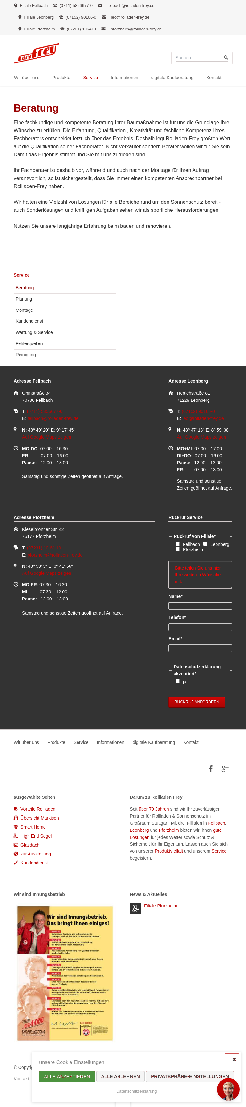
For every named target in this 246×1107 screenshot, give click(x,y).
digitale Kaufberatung (154, 742)
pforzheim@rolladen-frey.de (136, 29)
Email (179, 638)
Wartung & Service (34, 332)
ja (184, 681)
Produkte (56, 742)
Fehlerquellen (29, 343)
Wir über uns (26, 742)
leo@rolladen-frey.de (130, 17)
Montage (24, 310)
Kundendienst (29, 321)
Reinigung (26, 354)
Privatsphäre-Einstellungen (190, 1076)
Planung (24, 299)
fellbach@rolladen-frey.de (130, 5)
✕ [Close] (234, 1059)
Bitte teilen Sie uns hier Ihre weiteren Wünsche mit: (200, 575)
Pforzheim (193, 549)
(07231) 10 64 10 (44, 547)
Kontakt (190, 742)
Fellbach (191, 544)
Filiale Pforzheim (160, 905)
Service (22, 274)
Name (179, 596)
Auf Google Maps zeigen (46, 437)
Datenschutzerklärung (136, 1091)
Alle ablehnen (120, 1076)
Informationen (110, 742)
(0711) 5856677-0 (44, 411)
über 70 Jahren (154, 809)
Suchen (226, 58)
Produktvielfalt (169, 851)
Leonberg (219, 544)
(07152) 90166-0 (198, 411)
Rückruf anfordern (197, 702)
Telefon (179, 617)
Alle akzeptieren (67, 1076)
